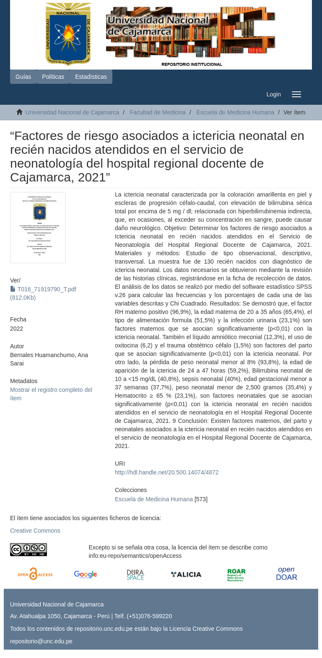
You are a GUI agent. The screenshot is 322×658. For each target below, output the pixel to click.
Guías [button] (23, 76)
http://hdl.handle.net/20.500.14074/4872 (167, 472)
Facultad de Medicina (158, 112)
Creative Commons (35, 530)
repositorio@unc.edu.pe (41, 641)
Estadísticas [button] (90, 76)
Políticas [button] (53, 76)
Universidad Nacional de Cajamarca (72, 112)
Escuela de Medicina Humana (235, 112)
